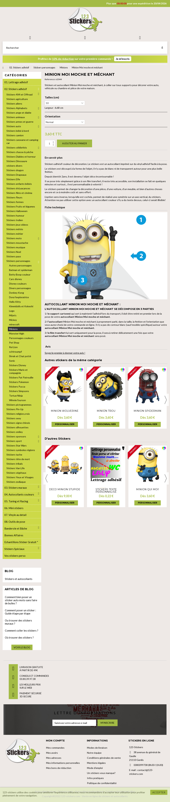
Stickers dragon (15, 170)
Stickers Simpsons (19, 391)
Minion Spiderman (147, 410)
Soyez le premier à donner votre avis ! (65, 352)
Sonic (12, 360)
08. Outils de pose (14, 521)
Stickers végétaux (16, 472)
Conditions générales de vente (104, 757)
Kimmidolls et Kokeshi (21, 306)
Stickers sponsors (16, 436)
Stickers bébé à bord (17, 130)
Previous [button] (46, 400)
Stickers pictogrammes (18, 404)
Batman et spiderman (20, 269)
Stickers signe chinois (18, 422)
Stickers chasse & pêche (19, 152)
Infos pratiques (95, 778)
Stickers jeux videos (17, 224)
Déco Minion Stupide (64, 489)
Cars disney (15, 279)
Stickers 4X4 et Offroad (19, 94)
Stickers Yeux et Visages (20, 477)
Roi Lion (13, 347)
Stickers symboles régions (20, 450)
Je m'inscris (122, 58)
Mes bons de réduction (58, 767)
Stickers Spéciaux (14, 548)
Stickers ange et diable (18, 112)
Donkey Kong (16, 292)
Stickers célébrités (16, 147)
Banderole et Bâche (15, 528)
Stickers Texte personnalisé (106, 490)
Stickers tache (14, 454)
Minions (13, 328)
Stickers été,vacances (18, 188)
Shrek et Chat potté (20, 356)
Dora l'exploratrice (19, 297)
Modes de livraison (97, 747)
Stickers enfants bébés (19, 183)
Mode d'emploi (95, 767)
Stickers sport (14, 440)
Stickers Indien (14, 220)
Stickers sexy (13, 418)
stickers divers (14, 165)
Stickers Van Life (15, 468)
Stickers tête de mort (18, 459)
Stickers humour (15, 215)
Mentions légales (96, 762)
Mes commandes (55, 747)
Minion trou (106, 410)
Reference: (50, 79)
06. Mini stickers (13, 508)
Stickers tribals (14, 463)
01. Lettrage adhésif (16, 82)
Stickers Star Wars (16, 445)
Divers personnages (20, 288)
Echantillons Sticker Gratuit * (21, 542)
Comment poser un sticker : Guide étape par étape (20, 612)
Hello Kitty (15, 301)
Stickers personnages (18, 260)
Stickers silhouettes (17, 427)
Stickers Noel (13, 251)
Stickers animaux (15, 117)
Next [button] (165, 400)
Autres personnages (20, 265)
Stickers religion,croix (18, 413)
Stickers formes (15, 201)
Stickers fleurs (14, 197)
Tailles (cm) (52, 97)
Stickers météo (14, 229)
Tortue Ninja (16, 395)
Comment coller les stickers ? (21, 630)
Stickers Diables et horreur (21, 156)
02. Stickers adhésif (15, 89)
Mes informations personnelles (63, 762)
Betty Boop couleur (19, 274)
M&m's (12, 315)
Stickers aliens (14, 103)
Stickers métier (14, 233)
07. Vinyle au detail (15, 514)
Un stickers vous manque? (101, 772)
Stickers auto (13, 126)
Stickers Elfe (13, 179)
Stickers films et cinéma (19, 192)
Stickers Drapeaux (16, 174)
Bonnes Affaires (13, 535)
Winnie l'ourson (17, 400)
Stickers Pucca (17, 386)
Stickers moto (14, 238)
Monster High (16, 333)
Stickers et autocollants (18, 578)
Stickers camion (15, 135)
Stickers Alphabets (16, 108)
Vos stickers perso (15, 555)
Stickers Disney (17, 365)
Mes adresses (53, 757)
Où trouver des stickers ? (19, 637)
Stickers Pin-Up (14, 409)
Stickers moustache (17, 242)
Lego (12, 310)
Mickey (13, 319)
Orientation (52, 116)
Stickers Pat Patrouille (21, 377)
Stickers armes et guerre (19, 121)
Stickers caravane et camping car (22, 141)
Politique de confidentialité (102, 783)
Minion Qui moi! (147, 489)
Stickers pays (13, 256)
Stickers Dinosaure (16, 161)
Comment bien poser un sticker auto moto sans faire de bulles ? (21, 600)
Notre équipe (94, 752)
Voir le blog (22, 647)
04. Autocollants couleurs (19, 494)
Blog (9, 571)
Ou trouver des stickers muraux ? (18, 622)
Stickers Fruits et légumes (20, 206)
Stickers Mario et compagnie (18, 371)
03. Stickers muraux (15, 487)
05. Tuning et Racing (16, 501)
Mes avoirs (52, 752)
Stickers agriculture (17, 99)
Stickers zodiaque (16, 481)
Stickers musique (15, 247)
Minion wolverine (64, 410)
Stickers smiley (14, 431)
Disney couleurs (18, 283)
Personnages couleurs (21, 338)
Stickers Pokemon (19, 382)
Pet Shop (14, 342)
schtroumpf (15, 351)
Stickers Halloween (16, 211)
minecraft (14, 324)
